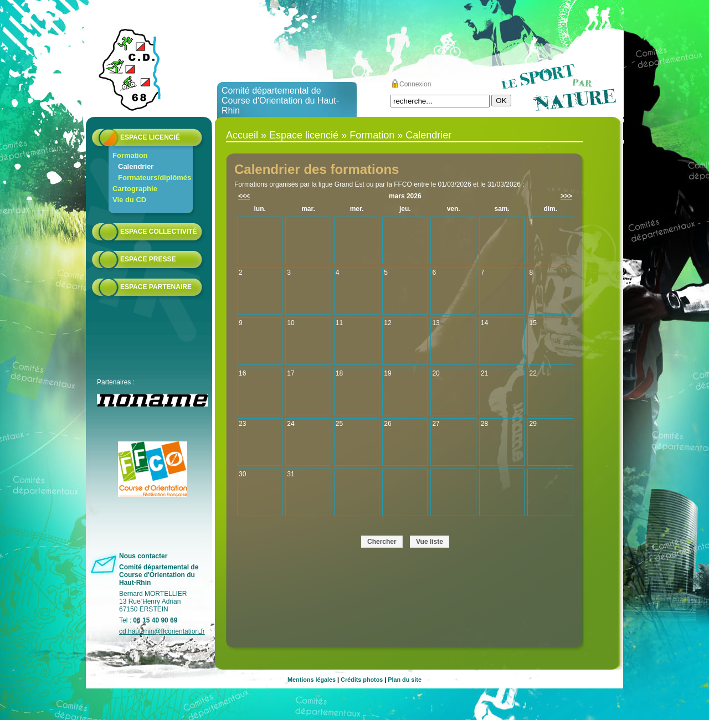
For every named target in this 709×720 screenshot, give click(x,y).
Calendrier (135, 166)
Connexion (415, 84)
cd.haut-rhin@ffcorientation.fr (162, 631)
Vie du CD (129, 200)
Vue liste (429, 542)
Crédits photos (362, 679)
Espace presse (148, 259)
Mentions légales (311, 679)
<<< (244, 196)
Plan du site (405, 679)
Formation (130, 155)
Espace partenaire (156, 287)
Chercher (382, 542)
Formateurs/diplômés (154, 177)
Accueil (242, 135)
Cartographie (134, 188)
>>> (566, 196)
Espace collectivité (158, 231)
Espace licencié (150, 137)
